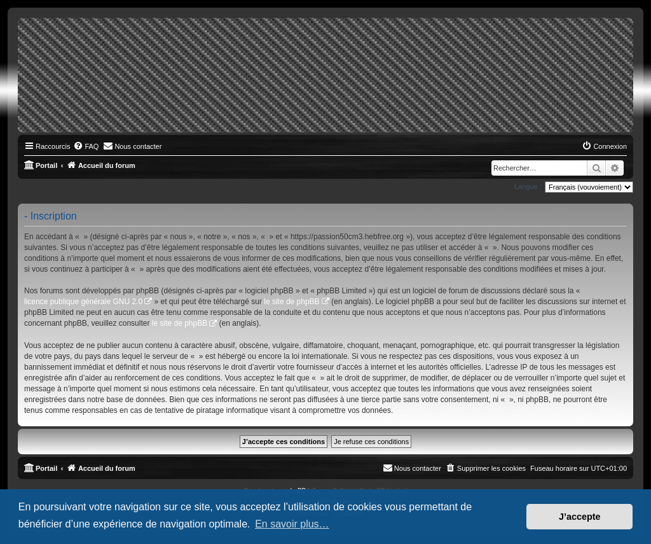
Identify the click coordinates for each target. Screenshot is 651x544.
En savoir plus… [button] (292, 524)
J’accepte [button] (580, 517)
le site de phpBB (291, 301)
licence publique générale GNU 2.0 (83, 301)
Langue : (528, 186)
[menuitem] (86, 146)
